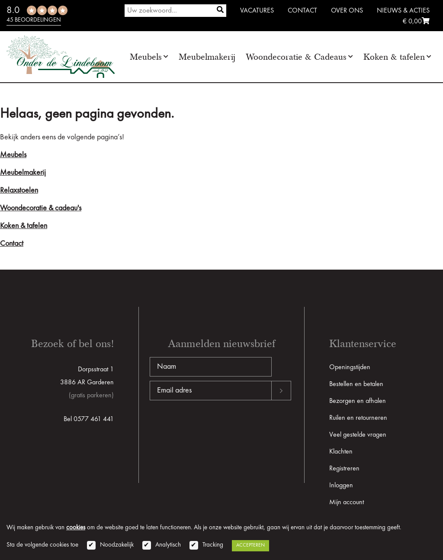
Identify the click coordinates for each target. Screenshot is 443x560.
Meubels (146, 56)
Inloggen (341, 485)
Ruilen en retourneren (358, 418)
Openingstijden (349, 367)
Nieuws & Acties (403, 10)
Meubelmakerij (207, 56)
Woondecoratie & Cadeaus (296, 56)
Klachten (341, 451)
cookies (75, 528)
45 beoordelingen (33, 20)
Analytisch (168, 545)
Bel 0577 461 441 (89, 419)
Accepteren (250, 545)
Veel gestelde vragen (357, 434)
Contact (302, 10)
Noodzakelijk (117, 545)
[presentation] (215, 428)
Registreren (344, 468)
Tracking (212, 545)
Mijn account (346, 502)
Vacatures (257, 10)
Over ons (347, 10)
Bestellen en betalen (356, 384)
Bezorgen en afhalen (357, 401)
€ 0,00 (416, 21)
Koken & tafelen (394, 56)
